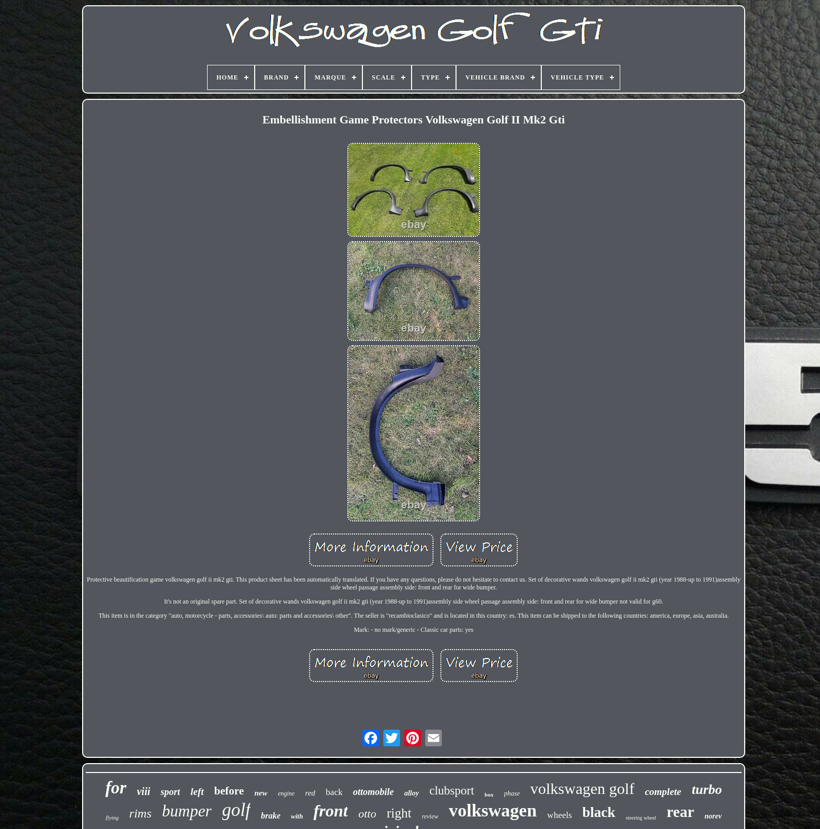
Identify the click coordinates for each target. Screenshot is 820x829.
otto (367, 813)
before (229, 791)
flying (112, 817)
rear (680, 811)
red (310, 793)
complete (663, 791)
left (196, 791)
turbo (707, 789)
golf (236, 810)
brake (270, 815)
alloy (411, 793)
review (430, 816)
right (398, 813)
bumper (187, 811)
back (334, 792)
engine (286, 793)
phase (512, 793)
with (297, 816)
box (489, 794)
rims (140, 813)
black (599, 812)
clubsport (451, 790)
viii (144, 791)
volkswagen (493, 810)
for (115, 787)
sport (170, 792)
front (330, 810)
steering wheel (641, 818)
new (260, 793)
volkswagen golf (582, 788)
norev (713, 816)
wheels (559, 815)
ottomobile (373, 792)
